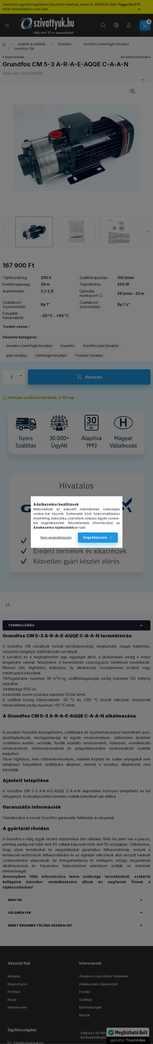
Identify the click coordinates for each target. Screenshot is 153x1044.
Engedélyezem (95, 537)
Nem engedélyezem (56, 537)
